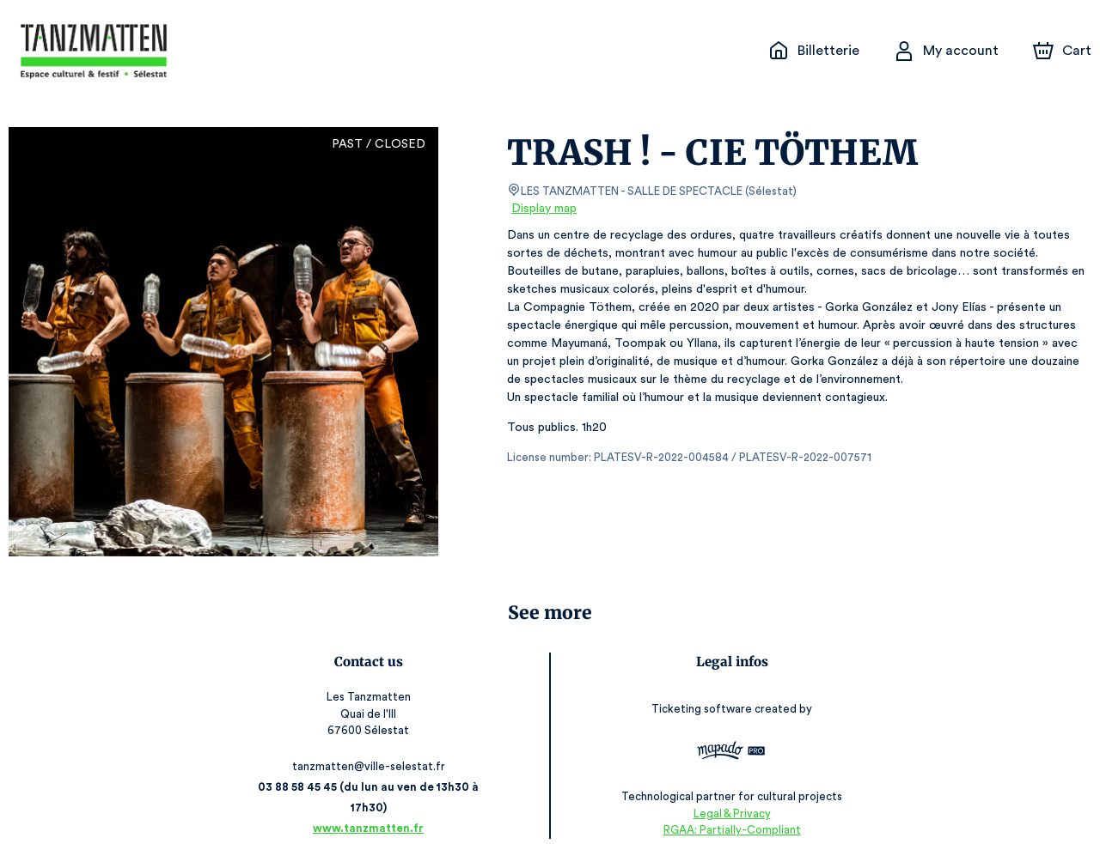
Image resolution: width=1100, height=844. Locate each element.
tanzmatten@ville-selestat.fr (370, 766)
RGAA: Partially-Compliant (730, 809)
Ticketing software (702, 702)
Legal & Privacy (729, 792)
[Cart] (1063, 50)
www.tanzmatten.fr (370, 807)
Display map (544, 209)
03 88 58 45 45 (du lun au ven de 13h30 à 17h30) (370, 786)
